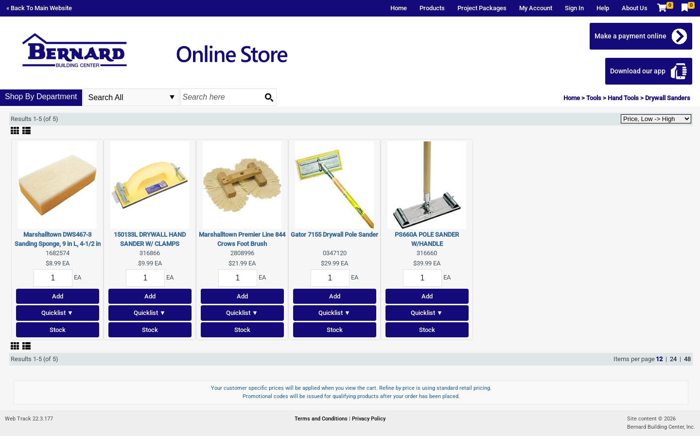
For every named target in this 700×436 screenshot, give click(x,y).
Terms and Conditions (322, 419)
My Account (535, 8)
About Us (635, 8)
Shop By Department (41, 96)
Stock (58, 329)
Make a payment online (630, 36)
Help (602, 8)
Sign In (574, 8)
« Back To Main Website (39, 8)
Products (432, 8)
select (172, 97)
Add (57, 296)
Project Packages (482, 8)
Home (398, 8)
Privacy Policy (368, 419)
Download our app (637, 71)
